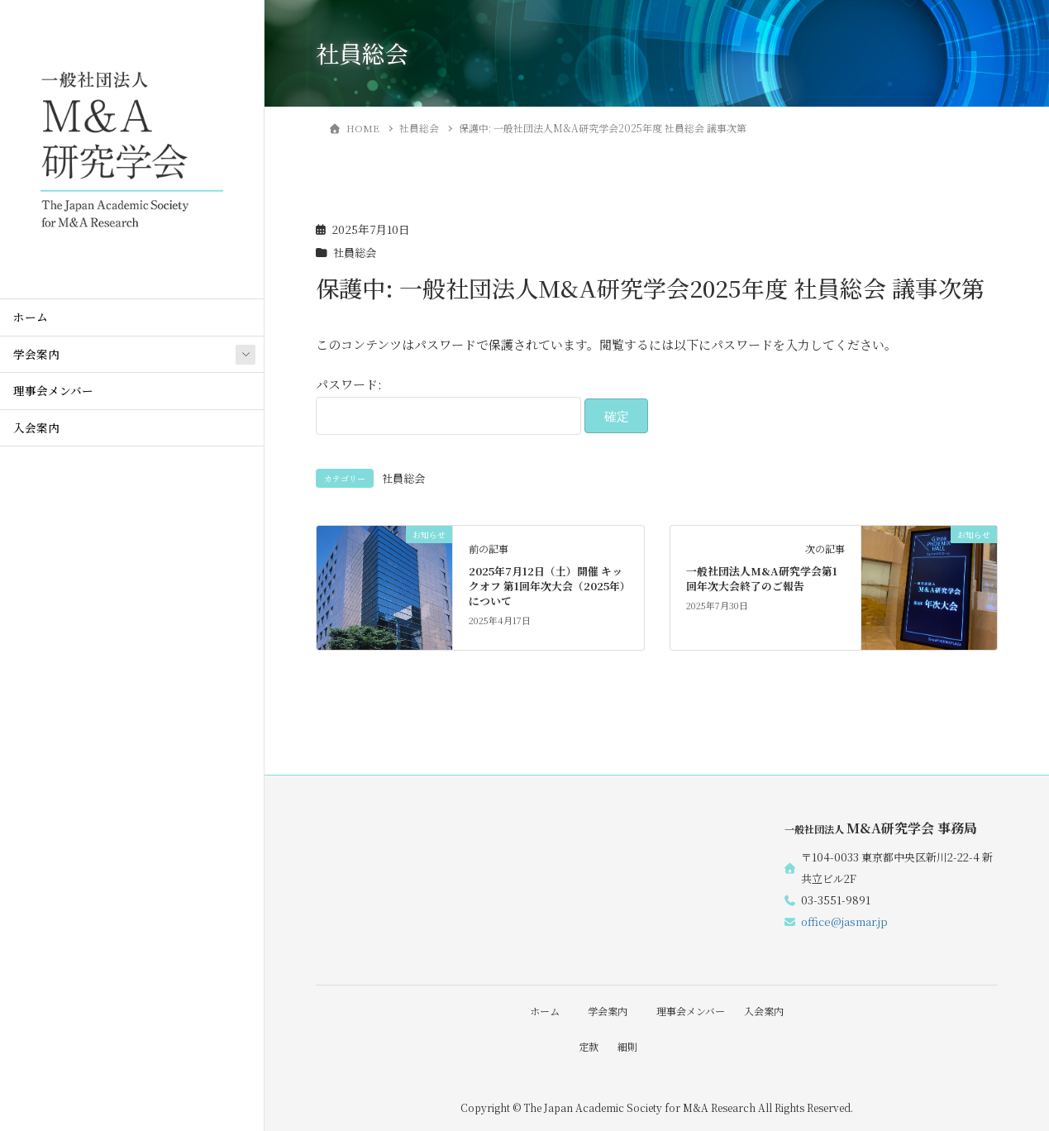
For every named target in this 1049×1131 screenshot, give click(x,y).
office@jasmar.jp (844, 921)
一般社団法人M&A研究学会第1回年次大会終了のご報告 (761, 578)
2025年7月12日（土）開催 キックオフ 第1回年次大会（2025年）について (547, 585)
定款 (586, 1045)
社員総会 (356, 252)
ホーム (30, 316)
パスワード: (448, 405)
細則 (627, 1045)
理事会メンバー (53, 390)
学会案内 (36, 354)
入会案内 (36, 427)
